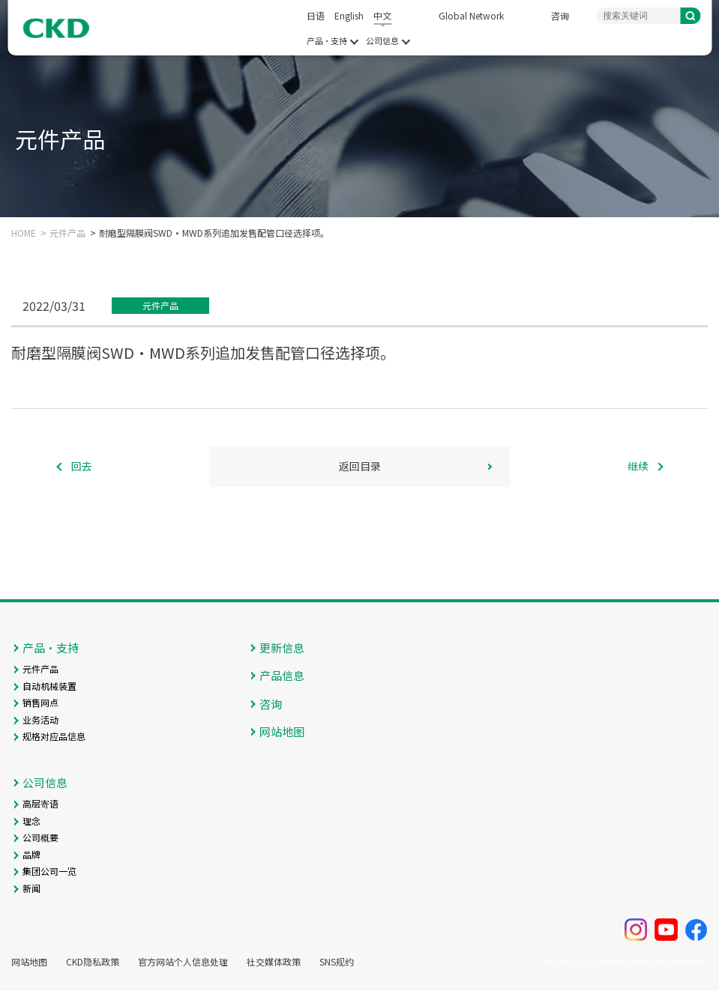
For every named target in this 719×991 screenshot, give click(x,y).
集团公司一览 (49, 870)
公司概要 (40, 837)
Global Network (471, 15)
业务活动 (40, 719)
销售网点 (40, 702)
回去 (81, 465)
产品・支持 (327, 40)
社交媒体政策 (274, 962)
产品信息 (281, 675)
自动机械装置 (49, 685)
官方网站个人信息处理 (183, 962)
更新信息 (281, 647)
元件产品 (67, 232)
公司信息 (382, 40)
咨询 (560, 15)
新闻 (31, 888)
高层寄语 (40, 803)
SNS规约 (336, 962)
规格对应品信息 (53, 736)
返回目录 (360, 465)
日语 (316, 15)
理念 (31, 820)
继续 (638, 465)
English (349, 15)
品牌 (31, 854)
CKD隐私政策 (92, 962)
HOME (23, 232)
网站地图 (281, 731)
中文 (382, 15)
